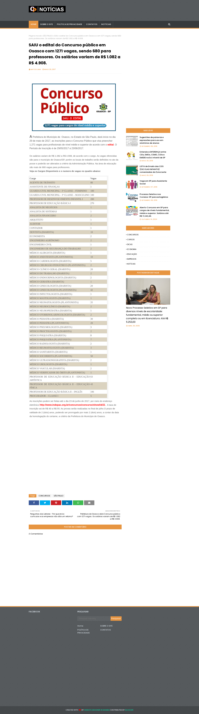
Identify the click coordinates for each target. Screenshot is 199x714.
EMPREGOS (131, 259)
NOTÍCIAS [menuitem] (106, 24)
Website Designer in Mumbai (97, 710)
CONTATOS (105, 629)
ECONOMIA (131, 249)
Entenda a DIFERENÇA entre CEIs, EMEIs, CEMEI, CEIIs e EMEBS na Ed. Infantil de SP (153, 154)
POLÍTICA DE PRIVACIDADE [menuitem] (69, 24)
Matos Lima (36, 69)
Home (80, 625)
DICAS (130, 244)
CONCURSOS (44, 495)
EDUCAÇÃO (132, 254)
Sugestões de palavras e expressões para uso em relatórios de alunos (152, 140)
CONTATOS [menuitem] (91, 24)
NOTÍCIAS (131, 264)
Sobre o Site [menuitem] (46, 24)
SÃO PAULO (47, 36)
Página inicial (35, 36)
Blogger (129, 710)
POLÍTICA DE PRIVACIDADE (83, 631)
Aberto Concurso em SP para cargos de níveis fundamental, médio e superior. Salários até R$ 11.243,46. (154, 212)
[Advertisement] (53, 425)
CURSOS (131, 239)
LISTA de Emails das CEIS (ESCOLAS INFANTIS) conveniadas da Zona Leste (153, 169)
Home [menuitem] (33, 24)
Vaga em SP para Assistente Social (153, 182)
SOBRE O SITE (106, 625)
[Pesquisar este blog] (94, 618)
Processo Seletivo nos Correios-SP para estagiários (154, 196)
